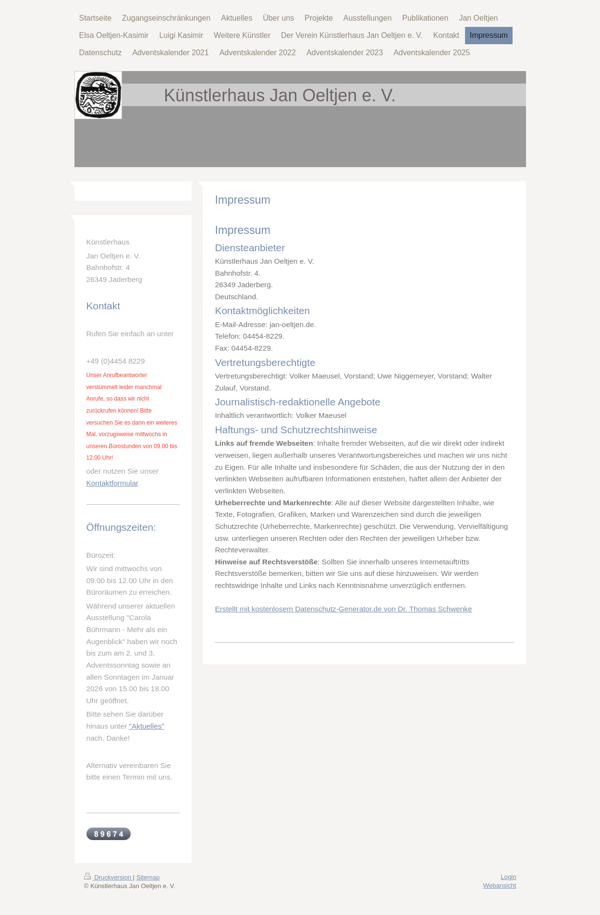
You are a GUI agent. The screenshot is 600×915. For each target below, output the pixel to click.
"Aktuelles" (146, 726)
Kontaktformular (112, 483)
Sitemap (147, 877)
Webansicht (499, 885)
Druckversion (108, 877)
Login (508, 876)
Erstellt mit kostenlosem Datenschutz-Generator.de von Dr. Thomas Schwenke (343, 609)
